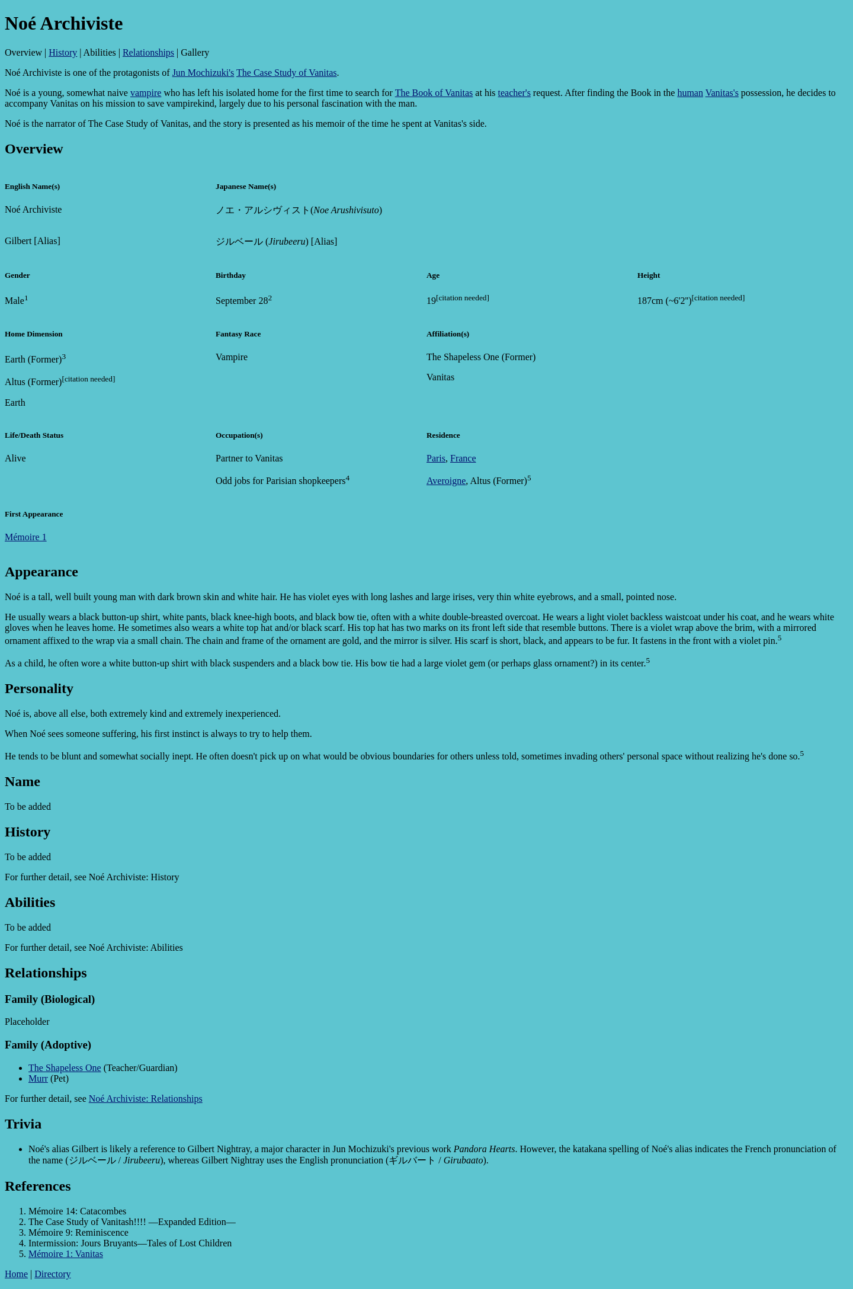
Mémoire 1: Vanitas (65, 1254)
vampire (145, 93)
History (63, 52)
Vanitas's (722, 93)
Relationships (148, 52)
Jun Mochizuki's (203, 73)
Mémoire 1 (26, 537)
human (690, 93)
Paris (435, 458)
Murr (38, 1078)
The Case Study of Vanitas (286, 73)
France (463, 458)
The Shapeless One (64, 1068)
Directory (52, 1274)
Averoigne (446, 481)
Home (16, 1274)
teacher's (514, 93)
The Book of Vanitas (434, 93)
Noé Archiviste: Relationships (146, 1099)
